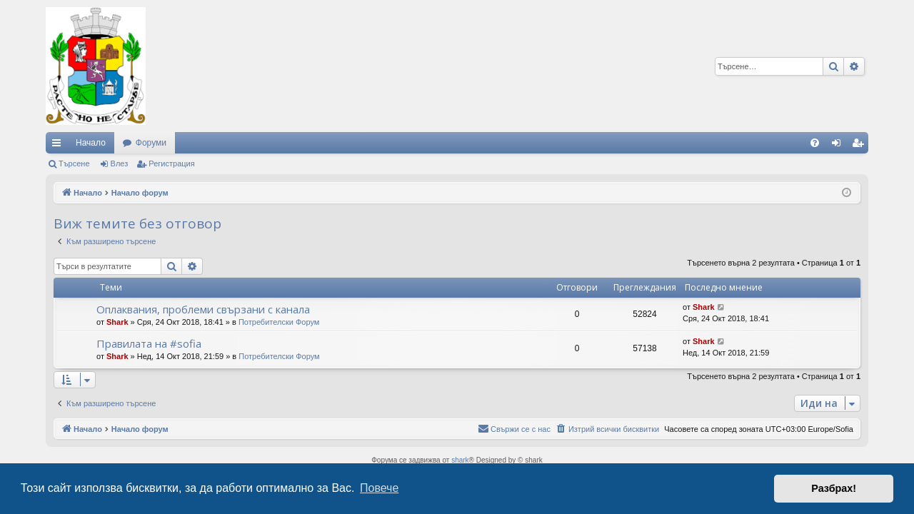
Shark (117, 322)
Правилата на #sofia (148, 343)
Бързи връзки (59, 145)
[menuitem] (814, 142)
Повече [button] (379, 488)
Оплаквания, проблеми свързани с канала (203, 309)
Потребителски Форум (278, 322)
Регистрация (171, 163)
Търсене (74, 163)
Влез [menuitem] (839, 145)
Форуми (151, 143)
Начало (91, 143)
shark (459, 460)
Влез (120, 163)
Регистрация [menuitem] (860, 145)
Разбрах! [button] (833, 488)
